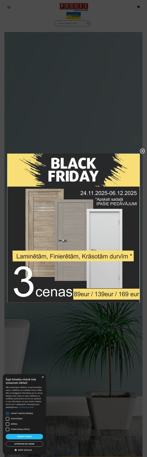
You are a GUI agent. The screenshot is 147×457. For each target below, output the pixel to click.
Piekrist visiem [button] (24, 436)
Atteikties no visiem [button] (24, 444)
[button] (24, 450)
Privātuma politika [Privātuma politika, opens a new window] (26, 407)
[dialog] (24, 414)
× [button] (43, 377)
